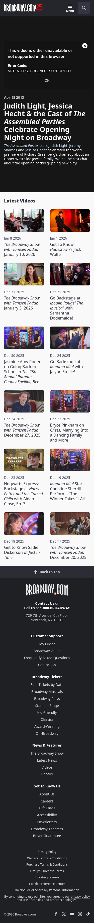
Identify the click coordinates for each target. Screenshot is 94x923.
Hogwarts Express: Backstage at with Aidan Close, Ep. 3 (23, 493)
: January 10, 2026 (22, 249)
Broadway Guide (46, 650)
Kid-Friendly (47, 712)
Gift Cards (47, 807)
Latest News (47, 760)
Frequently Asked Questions (47, 657)
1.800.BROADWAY (55, 607)
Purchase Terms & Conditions (47, 864)
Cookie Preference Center (47, 884)
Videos (47, 767)
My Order (47, 644)
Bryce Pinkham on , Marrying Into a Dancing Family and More (69, 432)
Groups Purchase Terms (47, 871)
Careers (47, 801)
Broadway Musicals (47, 691)
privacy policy (80, 896)
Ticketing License (47, 877)
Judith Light (58, 145)
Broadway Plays (47, 698)
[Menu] (70, 8)
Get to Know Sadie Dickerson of (22, 552)
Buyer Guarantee (47, 835)
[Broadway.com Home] (23, 8)
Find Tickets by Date (47, 684)
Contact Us (44, 603)
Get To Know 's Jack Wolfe (65, 249)
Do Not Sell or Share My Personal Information (47, 890)
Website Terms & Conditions (47, 858)
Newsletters (47, 821)
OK (46, 80)
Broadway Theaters (47, 829)
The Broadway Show (47, 753)
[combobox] (82, 8)
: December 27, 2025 (22, 430)
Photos (47, 774)
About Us (46, 794)
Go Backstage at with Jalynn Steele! (66, 366)
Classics (47, 719)
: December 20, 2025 (68, 552)
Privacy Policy (47, 852)
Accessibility (47, 814)
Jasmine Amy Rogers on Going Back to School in (23, 371)
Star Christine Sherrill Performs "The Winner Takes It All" (68, 491)
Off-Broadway (47, 733)
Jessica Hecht (36, 150)
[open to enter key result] (84, 8)
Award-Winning (47, 726)
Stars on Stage (47, 705)
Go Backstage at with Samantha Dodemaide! (66, 308)
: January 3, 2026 (22, 303)
